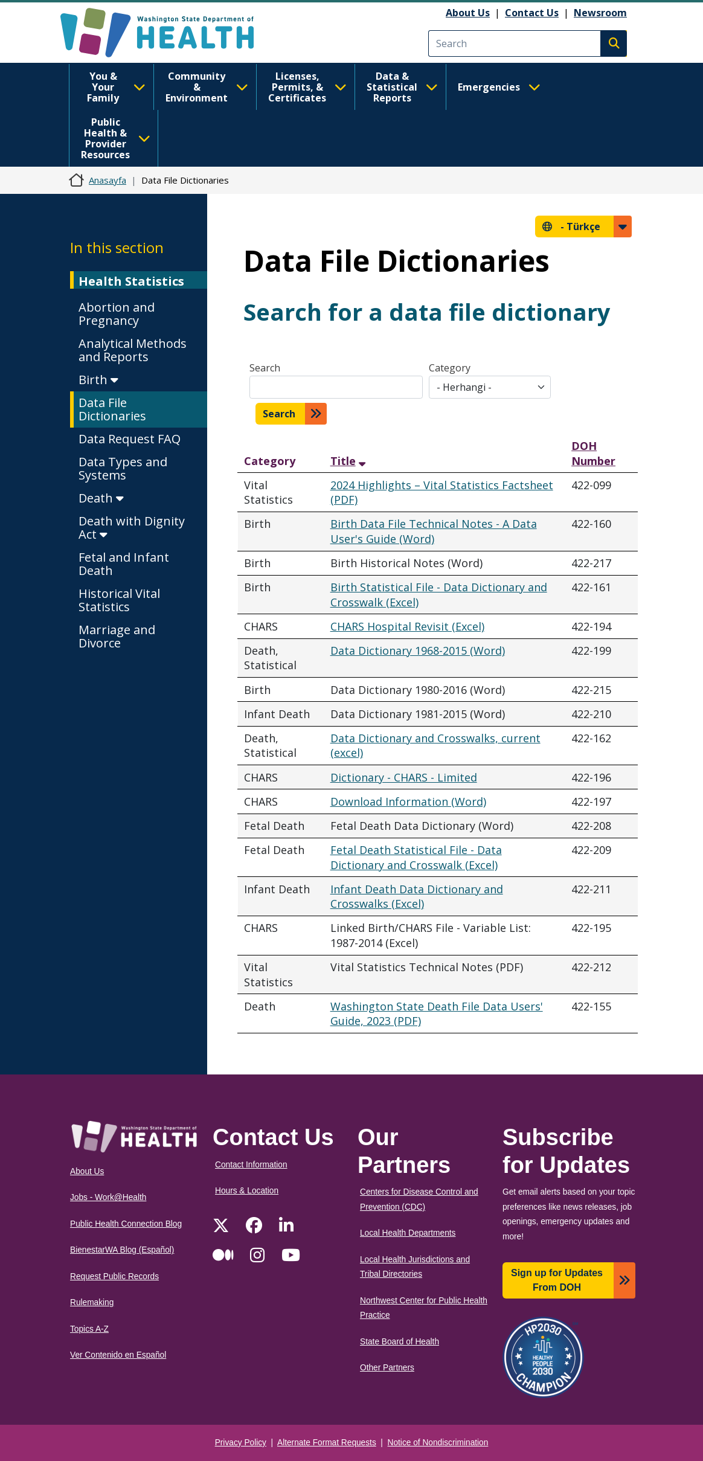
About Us (468, 12)
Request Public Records (114, 1276)
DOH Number (593, 453)
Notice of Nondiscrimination (438, 1442)
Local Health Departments (407, 1233)
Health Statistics (131, 281)
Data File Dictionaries (112, 409)
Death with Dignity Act (132, 527)
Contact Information (251, 1164)
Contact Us (532, 12)
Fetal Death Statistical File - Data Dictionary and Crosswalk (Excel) (416, 857)
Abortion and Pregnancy (117, 314)
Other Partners (387, 1367)
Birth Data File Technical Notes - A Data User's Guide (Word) (433, 531)
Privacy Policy (240, 1442)
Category (449, 367)
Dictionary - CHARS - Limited (403, 777)
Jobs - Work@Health (108, 1197)
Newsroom (600, 12)
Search (264, 367)
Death (101, 498)
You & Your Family (116, 86)
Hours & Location (246, 1190)
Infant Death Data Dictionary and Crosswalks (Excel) (416, 896)
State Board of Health (399, 1341)
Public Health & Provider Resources (115, 138)
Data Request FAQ (130, 439)
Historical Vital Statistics (119, 600)
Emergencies (499, 87)
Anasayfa (107, 180)
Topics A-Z (89, 1329)
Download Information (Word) (408, 801)
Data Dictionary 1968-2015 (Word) (417, 650)
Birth (98, 379)
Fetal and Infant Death (124, 564)
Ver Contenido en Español (118, 1355)
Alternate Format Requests (326, 1442)
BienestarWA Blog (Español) (122, 1249)
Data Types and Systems (123, 468)
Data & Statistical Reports (402, 86)
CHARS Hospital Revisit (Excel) (407, 626)
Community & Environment (206, 86)
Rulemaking (92, 1302)
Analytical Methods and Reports (133, 350)
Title (344, 461)
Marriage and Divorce (117, 636)
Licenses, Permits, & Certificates (307, 86)
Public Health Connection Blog (126, 1223)
